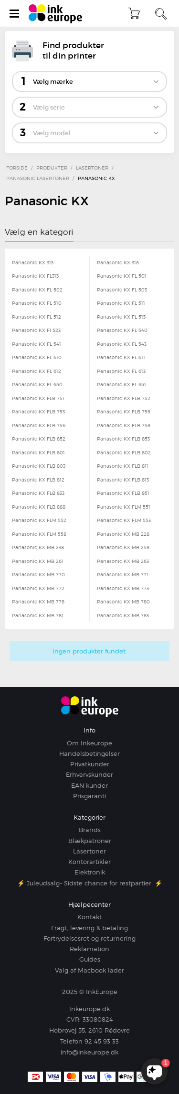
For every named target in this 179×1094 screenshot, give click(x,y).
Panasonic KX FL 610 (37, 357)
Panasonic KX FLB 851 (123, 493)
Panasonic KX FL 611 (121, 357)
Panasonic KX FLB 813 (123, 479)
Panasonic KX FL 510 (37, 303)
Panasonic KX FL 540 (122, 330)
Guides (89, 959)
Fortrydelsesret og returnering (89, 938)
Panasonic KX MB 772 (38, 588)
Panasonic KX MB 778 (38, 601)
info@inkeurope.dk (89, 1052)
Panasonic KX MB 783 (123, 615)
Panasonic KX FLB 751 (38, 398)
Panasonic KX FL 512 (36, 317)
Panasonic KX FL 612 (36, 371)
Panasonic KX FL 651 (121, 384)
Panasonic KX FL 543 (122, 344)
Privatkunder (89, 764)
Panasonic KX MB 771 (122, 574)
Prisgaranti (89, 796)
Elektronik (89, 872)
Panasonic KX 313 (32, 262)
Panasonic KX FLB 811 (122, 466)
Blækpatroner (89, 840)
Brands (90, 829)
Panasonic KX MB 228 (123, 534)
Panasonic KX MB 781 (37, 615)
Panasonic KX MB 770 (38, 574)
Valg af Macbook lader (89, 970)
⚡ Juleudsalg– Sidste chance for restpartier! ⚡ (89, 883)
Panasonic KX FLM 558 (39, 534)
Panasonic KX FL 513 (121, 317)
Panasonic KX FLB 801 (38, 452)
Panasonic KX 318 (118, 262)
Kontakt (89, 917)
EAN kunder (89, 785)
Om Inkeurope (89, 743)
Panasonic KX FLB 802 (124, 452)
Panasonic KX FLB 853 (123, 439)
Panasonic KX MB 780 (123, 601)
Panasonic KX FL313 (35, 276)
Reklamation (89, 949)
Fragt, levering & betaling (89, 928)
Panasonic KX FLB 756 (38, 425)
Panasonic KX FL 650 (37, 384)
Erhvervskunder (89, 774)
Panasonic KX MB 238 (38, 547)
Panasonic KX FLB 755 (123, 411)
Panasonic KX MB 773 (123, 588)
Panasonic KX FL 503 (122, 289)
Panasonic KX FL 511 (121, 303)
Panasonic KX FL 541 (36, 344)
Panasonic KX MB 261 (37, 561)
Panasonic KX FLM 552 (39, 520)
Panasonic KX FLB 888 (38, 507)
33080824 (98, 1019)
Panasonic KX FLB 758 (123, 425)
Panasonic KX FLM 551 (123, 507)
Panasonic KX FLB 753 (38, 411)
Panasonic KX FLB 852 (38, 439)
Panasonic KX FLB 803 (38, 466)
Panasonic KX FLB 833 (38, 493)
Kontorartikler (89, 861)
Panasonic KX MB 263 (123, 561)
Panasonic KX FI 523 (36, 330)
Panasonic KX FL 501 (122, 276)
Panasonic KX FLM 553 (124, 520)
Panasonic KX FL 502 (37, 289)
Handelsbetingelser (89, 753)
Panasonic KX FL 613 (121, 371)
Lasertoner (89, 851)
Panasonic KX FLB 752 (123, 398)
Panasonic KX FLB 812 (38, 479)
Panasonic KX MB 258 (123, 547)
